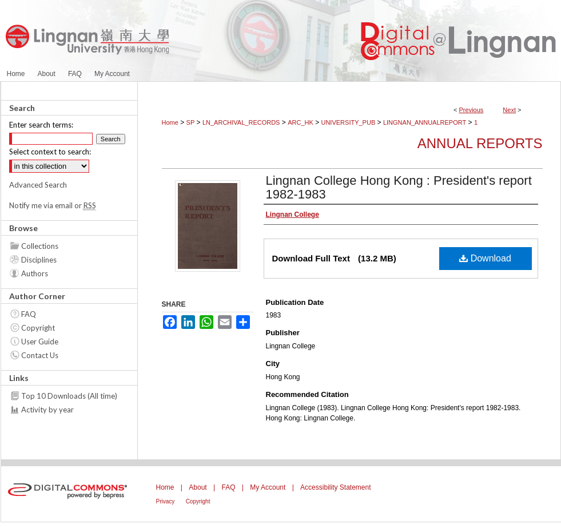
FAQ (28, 314)
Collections (39, 246)
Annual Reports (480, 143)
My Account (267, 487)
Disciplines (39, 259)
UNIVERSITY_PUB (348, 122)
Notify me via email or (52, 205)
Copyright (38, 327)
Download (485, 258)
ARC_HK (300, 122)
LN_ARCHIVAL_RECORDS (241, 122)
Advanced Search (38, 184)
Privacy (165, 501)
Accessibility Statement (335, 487)
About (197, 487)
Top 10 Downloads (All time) (69, 395)
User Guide (39, 341)
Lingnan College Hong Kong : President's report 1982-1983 (399, 187)
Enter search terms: (41, 124)
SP (190, 122)
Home (170, 122)
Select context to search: (50, 151)
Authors (34, 273)
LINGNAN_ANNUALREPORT (424, 122)
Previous (471, 109)
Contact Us (39, 355)
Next (509, 109)
